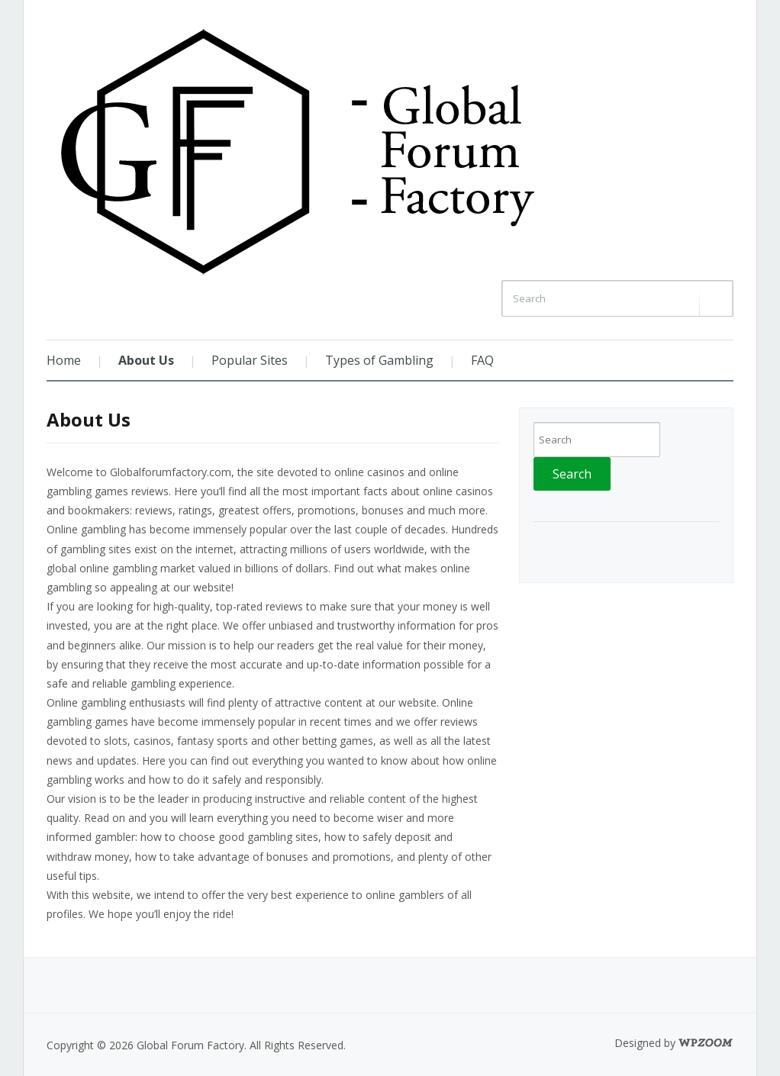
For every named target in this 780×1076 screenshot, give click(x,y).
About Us (146, 360)
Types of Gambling (379, 360)
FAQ (482, 360)
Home (64, 360)
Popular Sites (249, 360)
